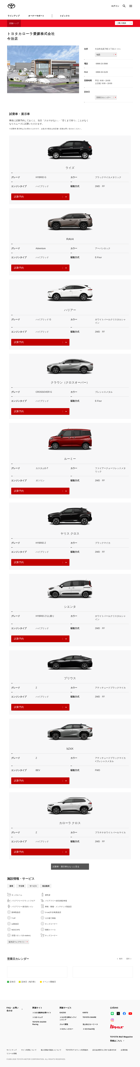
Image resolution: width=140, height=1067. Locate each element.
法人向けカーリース (90, 1024)
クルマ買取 (64, 1024)
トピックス (65, 16)
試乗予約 (40, 196)
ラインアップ (14, 16)
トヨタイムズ (37, 1017)
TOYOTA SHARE (89, 1017)
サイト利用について (29, 1050)
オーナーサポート (36, 16)
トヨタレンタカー (66, 1029)
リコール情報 (12, 1053)
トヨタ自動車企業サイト (41, 1013)
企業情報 (124, 1050)
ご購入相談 (121, 23)
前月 (120, 959)
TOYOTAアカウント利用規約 (77, 1050)
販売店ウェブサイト (19, 942)
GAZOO (63, 1013)
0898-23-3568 (102, 64)
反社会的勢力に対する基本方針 (104, 1050)
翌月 (128, 959)
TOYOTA (11, 6)
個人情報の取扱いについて (51, 1050)
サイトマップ (12, 1050)
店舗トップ (14, 23)
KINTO (85, 1013)
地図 (106, 55)
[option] (43, 69)
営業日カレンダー (106, 97)
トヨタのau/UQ (89, 1029)
